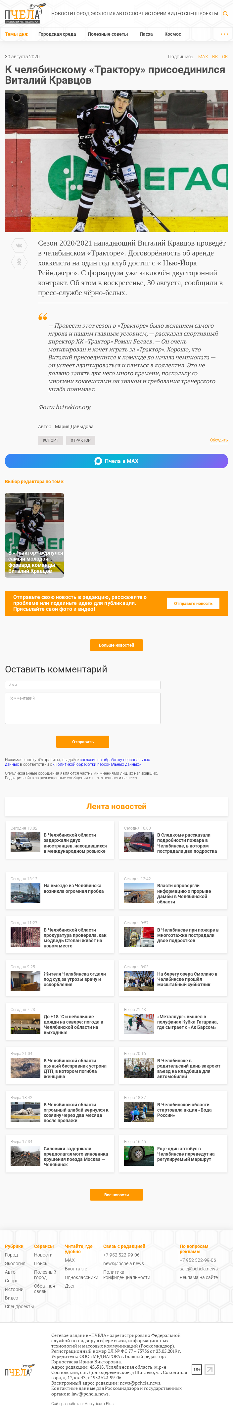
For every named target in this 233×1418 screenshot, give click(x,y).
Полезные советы (108, 34)
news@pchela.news (123, 1263)
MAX (203, 56)
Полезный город (45, 1274)
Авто (122, 13)
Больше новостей (116, 645)
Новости (62, 13)
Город (82, 13)
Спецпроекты (201, 13)
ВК (215, 56)
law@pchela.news (90, 1394)
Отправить (83, 741)
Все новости (116, 1194)
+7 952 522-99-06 (121, 1255)
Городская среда (57, 34)
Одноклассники (81, 1277)
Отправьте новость (193, 603)
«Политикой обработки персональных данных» (97, 764)
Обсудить (219, 440)
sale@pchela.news (199, 1268)
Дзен (70, 1286)
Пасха (146, 34)
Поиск (40, 1263)
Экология (103, 13)
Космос (172, 34)
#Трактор (81, 440)
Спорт (136, 13)
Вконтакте (76, 1268)
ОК (225, 56)
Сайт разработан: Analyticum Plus (82, 1404)
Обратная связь (44, 1288)
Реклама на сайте (199, 1277)
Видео (175, 13)
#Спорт (50, 440)
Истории (155, 13)
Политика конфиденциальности (126, 1274)
